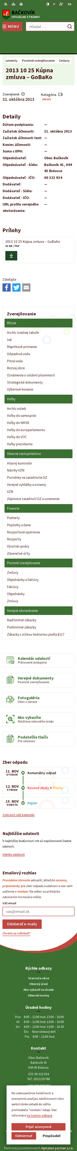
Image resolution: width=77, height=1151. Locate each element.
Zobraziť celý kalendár (18, 796)
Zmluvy (46, 80)
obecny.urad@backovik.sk (38, 1071)
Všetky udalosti (13, 835)
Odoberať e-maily (22, 904)
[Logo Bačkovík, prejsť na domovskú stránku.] (38, 14)
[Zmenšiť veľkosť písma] (54, 4)
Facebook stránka (38, 1076)
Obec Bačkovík (50, 1134)
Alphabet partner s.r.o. (57, 1129)
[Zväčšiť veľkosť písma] (61, 4)
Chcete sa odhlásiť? (16, 914)
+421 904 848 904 (38, 1066)
